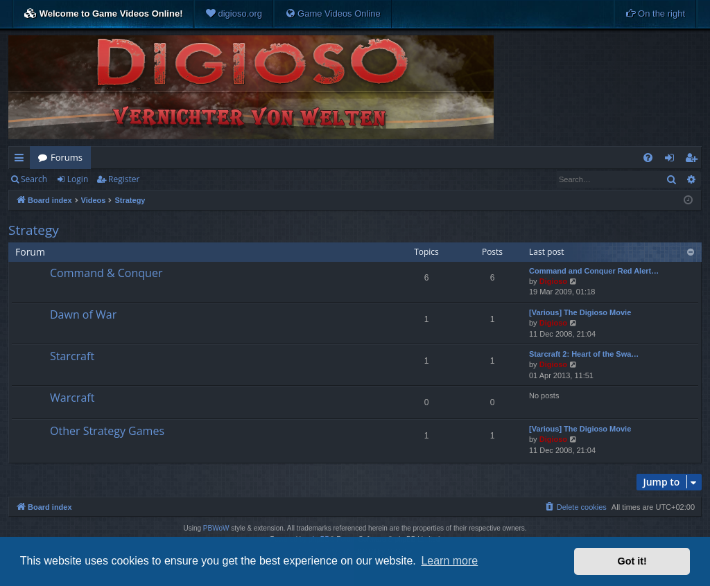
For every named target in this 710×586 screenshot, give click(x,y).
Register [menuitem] (694, 160)
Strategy (33, 230)
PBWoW (216, 528)
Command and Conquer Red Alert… (594, 271)
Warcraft (72, 397)
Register (123, 179)
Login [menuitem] (672, 160)
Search (34, 179)
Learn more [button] (449, 561)
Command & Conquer (106, 273)
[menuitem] (233, 14)
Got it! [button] (632, 561)
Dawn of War (83, 314)
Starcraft (72, 356)
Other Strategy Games (107, 430)
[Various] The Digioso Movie (580, 312)
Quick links (22, 160)
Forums (67, 157)
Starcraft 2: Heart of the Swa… (584, 354)
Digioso (553, 281)
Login (77, 179)
